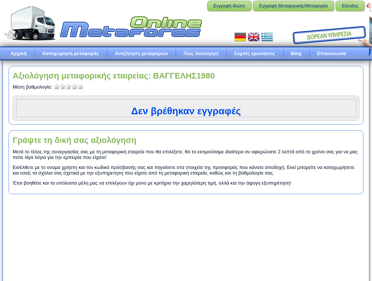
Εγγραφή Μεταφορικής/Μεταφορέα (293, 6)
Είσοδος (350, 6)
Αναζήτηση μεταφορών (141, 53)
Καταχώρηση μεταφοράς (70, 53)
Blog (296, 53)
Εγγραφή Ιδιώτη (229, 6)
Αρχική (18, 53)
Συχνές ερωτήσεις (254, 53)
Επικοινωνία (331, 53)
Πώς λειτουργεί (200, 53)
